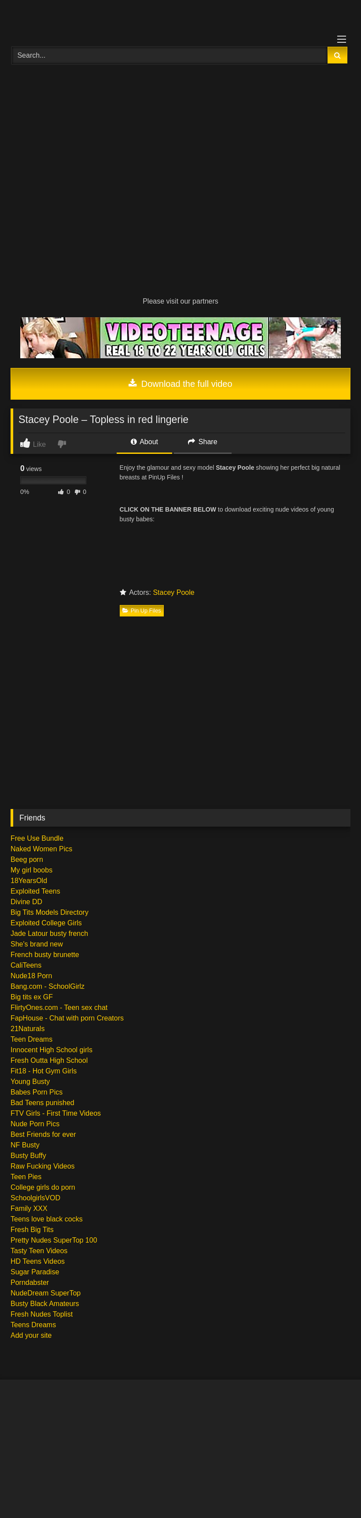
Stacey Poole (173, 592)
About (144, 441)
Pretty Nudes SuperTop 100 (54, 1240)
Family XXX (29, 1208)
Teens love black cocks (47, 1219)
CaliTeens (26, 965)
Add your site (31, 1335)
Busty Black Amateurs (45, 1303)
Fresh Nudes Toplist (42, 1314)
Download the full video (180, 384)
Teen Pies (26, 1176)
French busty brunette (45, 954)
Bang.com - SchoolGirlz (48, 986)
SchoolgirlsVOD (35, 1198)
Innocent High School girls (51, 1050)
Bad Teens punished (42, 1102)
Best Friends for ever (43, 1134)
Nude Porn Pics (35, 1124)
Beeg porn (27, 859)
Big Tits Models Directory (49, 912)
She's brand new (37, 944)
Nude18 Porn (31, 976)
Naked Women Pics (41, 849)
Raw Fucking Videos (43, 1166)
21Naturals (27, 1028)
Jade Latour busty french (49, 933)
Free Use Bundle (37, 838)
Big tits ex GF (32, 997)
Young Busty (30, 1081)
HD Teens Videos (38, 1261)
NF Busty (25, 1145)
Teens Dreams (33, 1325)
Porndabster (30, 1282)
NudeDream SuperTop (46, 1293)
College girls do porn (43, 1187)
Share (202, 441)
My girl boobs (31, 870)
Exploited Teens (35, 891)
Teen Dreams (31, 1039)
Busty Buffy (28, 1155)
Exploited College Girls (46, 923)
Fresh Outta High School (49, 1060)
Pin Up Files (141, 610)
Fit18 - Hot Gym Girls (44, 1071)
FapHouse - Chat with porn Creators (67, 1018)
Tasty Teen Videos (39, 1250)
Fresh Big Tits (32, 1229)
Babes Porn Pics (37, 1092)
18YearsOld (29, 880)
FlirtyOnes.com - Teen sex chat (59, 1007)
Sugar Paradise (35, 1272)
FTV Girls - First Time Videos (56, 1113)
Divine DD (26, 902)
